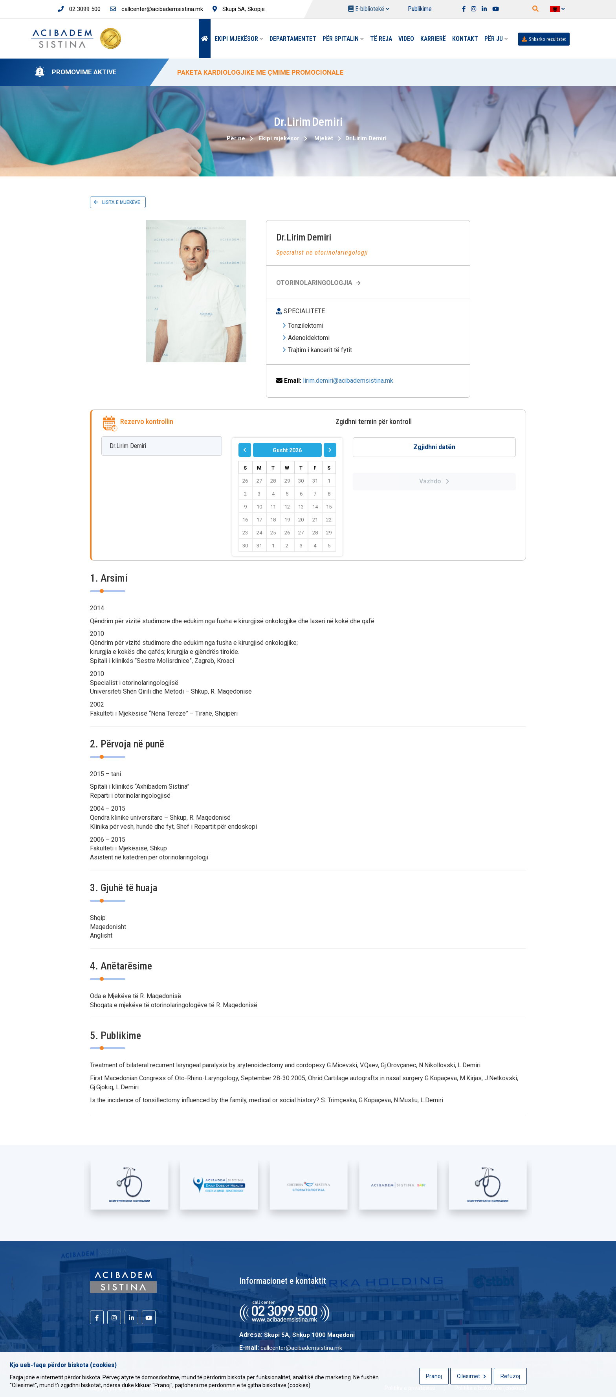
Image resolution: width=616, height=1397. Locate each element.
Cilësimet (471, 1376)
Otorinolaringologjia (319, 282)
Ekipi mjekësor (238, 38)
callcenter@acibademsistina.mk (156, 9)
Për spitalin (343, 38)
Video (406, 38)
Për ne (236, 138)
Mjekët (323, 138)
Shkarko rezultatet (544, 39)
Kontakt (465, 38)
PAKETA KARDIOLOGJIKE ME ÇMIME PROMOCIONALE (260, 72)
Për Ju (496, 38)
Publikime (420, 9)
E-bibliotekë (368, 9)
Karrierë (433, 38)
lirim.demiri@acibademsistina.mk (348, 380)
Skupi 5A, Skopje (239, 9)
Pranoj (434, 1376)
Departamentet (293, 38)
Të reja (381, 38)
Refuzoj (510, 1376)
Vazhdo (434, 481)
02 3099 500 (79, 9)
